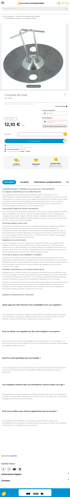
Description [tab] (9, 182)
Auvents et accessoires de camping (27, 16)
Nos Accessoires (8, 16)
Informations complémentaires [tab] (47, 182)
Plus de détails (61, 106)
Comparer (10, 118)
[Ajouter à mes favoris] (65, 94)
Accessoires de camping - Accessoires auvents (20, 18)
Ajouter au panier (48, 141)
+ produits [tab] (24, 182)
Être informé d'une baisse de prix (54, 126)
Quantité (8, 134)
